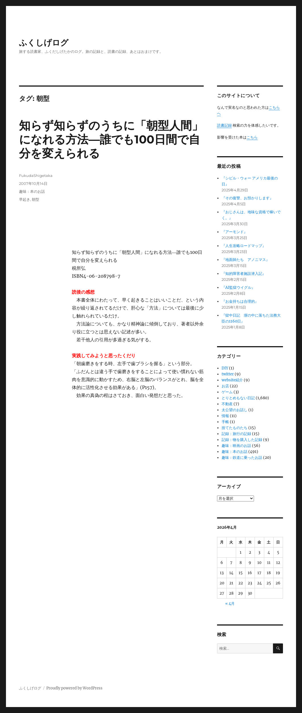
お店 (225, 386)
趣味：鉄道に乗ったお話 (242, 457)
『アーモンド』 (234, 231)
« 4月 (230, 603)
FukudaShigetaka (36, 175)
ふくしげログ (43, 42)
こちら (252, 137)
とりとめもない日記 (238, 398)
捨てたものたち (234, 427)
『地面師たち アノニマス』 (246, 259)
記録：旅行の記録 (236, 433)
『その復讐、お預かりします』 (247, 198)
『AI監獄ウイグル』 (238, 287)
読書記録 (224, 125)
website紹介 (232, 380)
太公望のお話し (234, 409)
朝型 (35, 199)
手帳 (225, 421)
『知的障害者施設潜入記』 (244, 273)
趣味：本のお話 (32, 191)
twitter (228, 374)
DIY (225, 368)
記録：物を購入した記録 (242, 439)
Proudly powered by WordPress (74, 688)
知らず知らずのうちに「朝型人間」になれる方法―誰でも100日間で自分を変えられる (111, 139)
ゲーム (227, 392)
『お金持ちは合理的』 (240, 301)
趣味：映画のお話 (236, 445)
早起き (24, 199)
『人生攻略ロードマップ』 (244, 245)
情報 (225, 415)
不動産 (227, 404)
